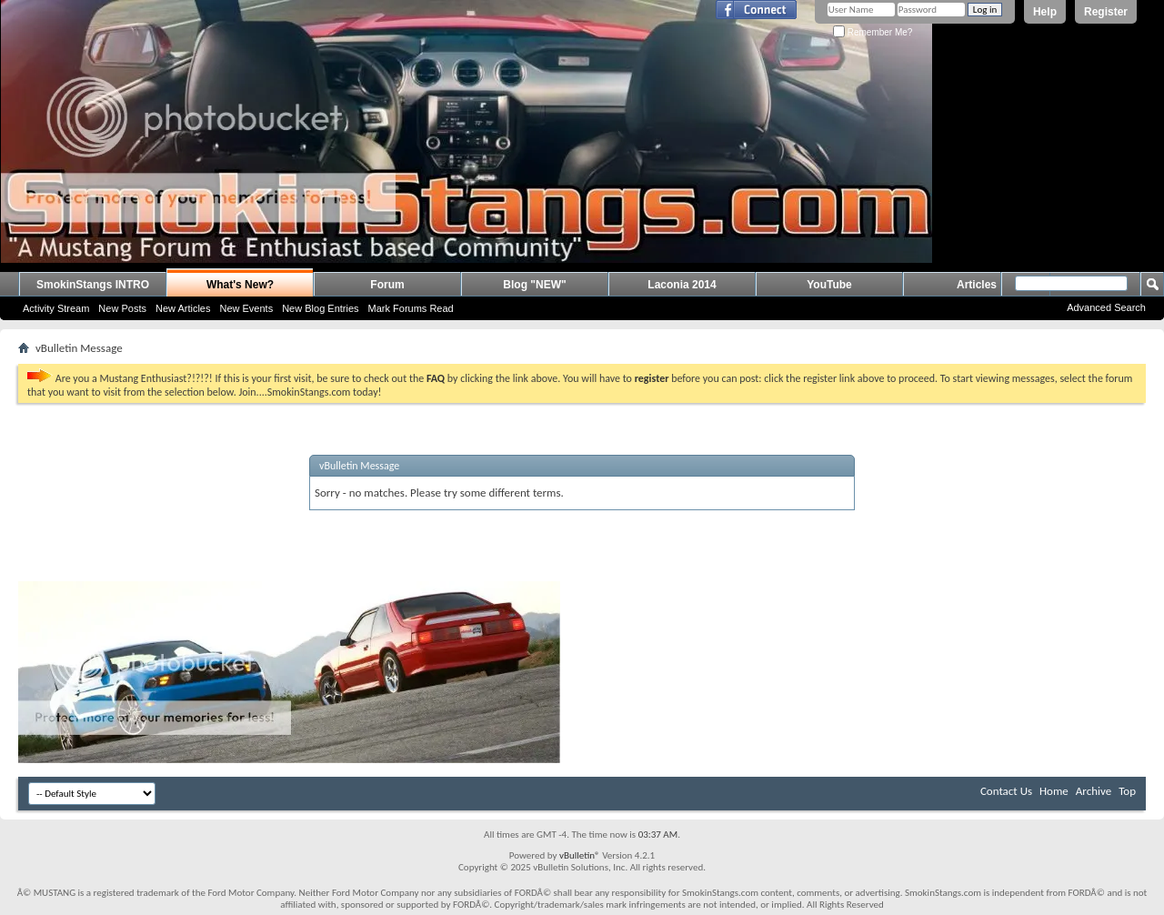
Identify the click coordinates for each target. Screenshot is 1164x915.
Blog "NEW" (534, 284)
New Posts (122, 308)
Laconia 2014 (681, 284)
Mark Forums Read (411, 308)
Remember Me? (872, 32)
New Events (246, 308)
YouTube (829, 284)
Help (1045, 11)
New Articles (183, 308)
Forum (387, 284)
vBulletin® (579, 855)
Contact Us (1006, 791)
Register (1106, 11)
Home (1054, 791)
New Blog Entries (320, 308)
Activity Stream (56, 308)
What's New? (240, 284)
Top (1127, 791)
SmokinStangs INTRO (92, 284)
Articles (977, 284)
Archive (1093, 791)
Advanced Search (1106, 307)
